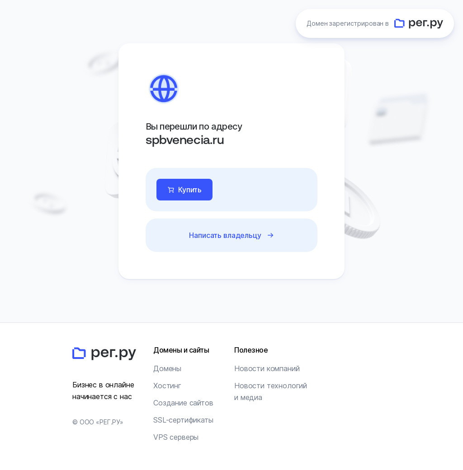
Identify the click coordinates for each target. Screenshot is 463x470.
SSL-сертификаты (183, 419)
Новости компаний (266, 368)
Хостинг (167, 385)
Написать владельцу (225, 235)
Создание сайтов (183, 402)
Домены (167, 368)
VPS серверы (175, 437)
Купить (190, 189)
